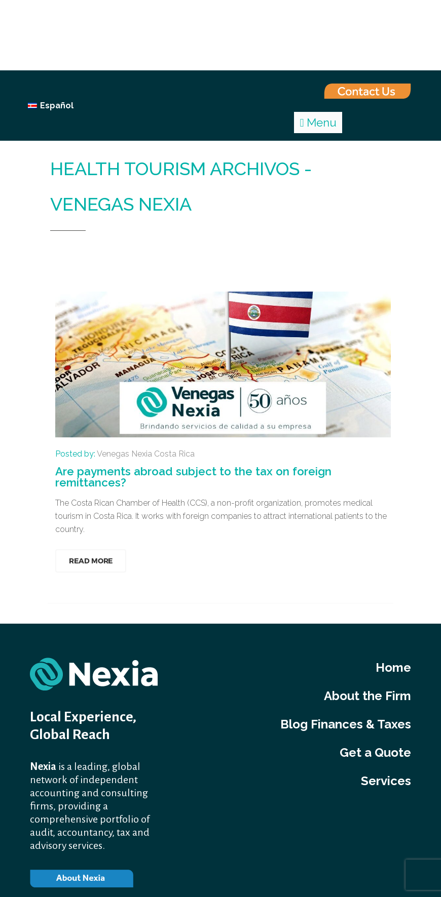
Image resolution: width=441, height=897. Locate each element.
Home (63, 248)
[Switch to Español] (51, 106)
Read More (91, 560)
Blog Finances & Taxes (345, 724)
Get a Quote (375, 752)
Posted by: (125, 454)
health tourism (116, 248)
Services (386, 780)
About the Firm (367, 695)
